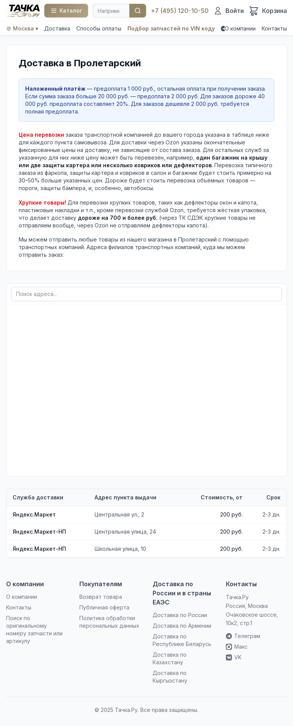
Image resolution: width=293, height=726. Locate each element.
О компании (240, 28)
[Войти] (228, 10)
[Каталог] (66, 11)
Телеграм (243, 636)
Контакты (274, 28)
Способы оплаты (98, 28)
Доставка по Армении (182, 625)
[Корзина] (267, 10)
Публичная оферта (104, 607)
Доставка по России (180, 615)
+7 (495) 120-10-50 (180, 10)
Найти (137, 11)
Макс (237, 646)
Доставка (57, 28)
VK (233, 657)
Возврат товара (100, 596)
